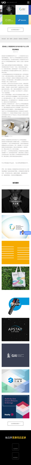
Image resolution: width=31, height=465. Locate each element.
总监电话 (15, 448)
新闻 (11, 38)
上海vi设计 (15, 38)
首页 (8, 38)
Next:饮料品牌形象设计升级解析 (23, 163)
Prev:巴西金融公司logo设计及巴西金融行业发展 (13, 163)
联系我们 (15, 457)
